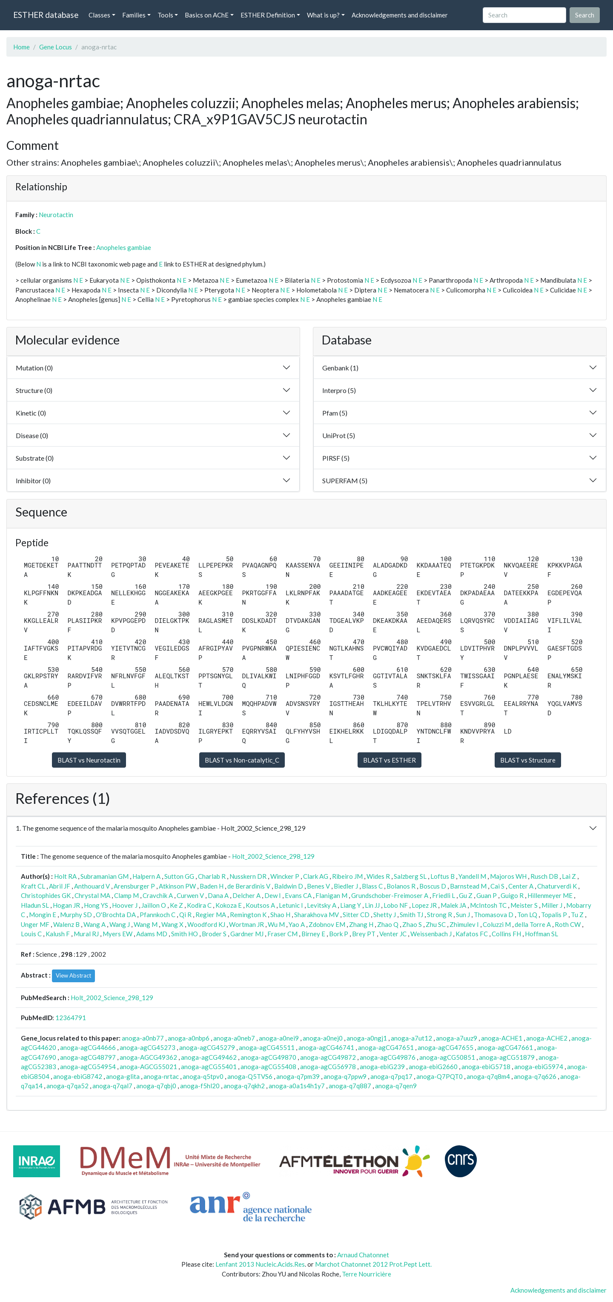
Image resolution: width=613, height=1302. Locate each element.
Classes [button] (99, 15)
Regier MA (210, 914)
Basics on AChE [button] (207, 15)
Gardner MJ (247, 934)
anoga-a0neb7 (234, 1038)
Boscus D (432, 886)
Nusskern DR (247, 876)
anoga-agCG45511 (267, 1047)
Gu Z (466, 895)
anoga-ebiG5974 (538, 1066)
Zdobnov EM (327, 924)
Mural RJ (86, 934)
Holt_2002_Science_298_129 (273, 856)
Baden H (211, 886)
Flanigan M (331, 895)
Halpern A (146, 876)
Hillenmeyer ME (550, 895)
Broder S (214, 934)
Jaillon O (153, 905)
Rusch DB (544, 876)
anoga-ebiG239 (382, 1066)
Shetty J (384, 914)
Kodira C (199, 905)
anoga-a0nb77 (143, 1038)
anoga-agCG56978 (328, 1066)
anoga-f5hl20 (200, 1086)
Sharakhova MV (316, 914)
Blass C (372, 886)
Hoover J (124, 905)
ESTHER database (45, 15)
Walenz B (66, 924)
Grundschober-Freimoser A (389, 895)
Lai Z (569, 876)
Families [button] (134, 15)
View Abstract (73, 975)
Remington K (248, 914)
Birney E (313, 934)
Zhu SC (436, 924)
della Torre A (533, 924)
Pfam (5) (334, 413)
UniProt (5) (338, 435)
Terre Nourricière (366, 1274)
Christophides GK (46, 895)
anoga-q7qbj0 (156, 1086)
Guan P (486, 895)
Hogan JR (66, 905)
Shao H (280, 914)
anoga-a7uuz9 (456, 1038)
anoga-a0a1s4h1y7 (297, 1086)
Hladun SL (35, 905)
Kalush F (58, 934)
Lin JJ (372, 905)
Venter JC (393, 934)
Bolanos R (401, 886)
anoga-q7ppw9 (345, 1076)
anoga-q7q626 (535, 1076)
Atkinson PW (177, 886)
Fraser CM (282, 934)
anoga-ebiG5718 (485, 1066)
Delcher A (246, 895)
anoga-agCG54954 (88, 1066)
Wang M (146, 924)
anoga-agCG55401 (209, 1066)
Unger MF (35, 924)
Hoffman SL (541, 934)
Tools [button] (165, 15)
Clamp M (126, 895)
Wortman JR (246, 924)
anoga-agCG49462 (209, 1057)
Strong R (439, 914)
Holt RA (65, 876)
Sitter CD (356, 914)
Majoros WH (508, 876)
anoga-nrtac (161, 1076)
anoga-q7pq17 (391, 1076)
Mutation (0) (34, 368)
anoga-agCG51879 (507, 1057)
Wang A (94, 924)
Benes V (318, 886)
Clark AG (315, 876)
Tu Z (577, 914)
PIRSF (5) (335, 458)
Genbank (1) (340, 368)
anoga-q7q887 (350, 1086)
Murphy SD (76, 914)
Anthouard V (92, 886)
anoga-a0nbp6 (188, 1038)
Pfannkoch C (157, 914)
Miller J (551, 905)
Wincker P (284, 876)
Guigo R (512, 895)
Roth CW (568, 924)
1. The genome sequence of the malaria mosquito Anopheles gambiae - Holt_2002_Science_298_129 (160, 828)
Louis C (31, 934)
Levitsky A (321, 905)
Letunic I (291, 905)
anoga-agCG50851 (447, 1057)
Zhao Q (387, 924)
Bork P (338, 934)
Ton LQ (527, 914)
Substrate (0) (35, 458)
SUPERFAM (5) (344, 480)
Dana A (218, 895)
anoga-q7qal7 (112, 1086)
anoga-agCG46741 (326, 1047)
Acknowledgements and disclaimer (400, 15)
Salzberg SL (410, 876)
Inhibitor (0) (33, 480)
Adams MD (151, 934)
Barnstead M (468, 886)
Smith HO (184, 934)
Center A (520, 886)
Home (21, 47)
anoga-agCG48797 (88, 1057)
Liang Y (350, 905)
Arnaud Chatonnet (363, 1255)
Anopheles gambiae (123, 247)
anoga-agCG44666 (88, 1047)
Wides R (378, 876)
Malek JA (453, 905)
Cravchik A (158, 895)
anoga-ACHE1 (501, 1038)
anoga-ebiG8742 (77, 1076)
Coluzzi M (497, 924)
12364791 (70, 1017)
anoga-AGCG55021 (148, 1066)
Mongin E (42, 914)
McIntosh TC (488, 905)
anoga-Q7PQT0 (439, 1076)
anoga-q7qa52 (67, 1086)
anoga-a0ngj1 (367, 1038)
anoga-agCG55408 (268, 1066)
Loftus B (442, 876)
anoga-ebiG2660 (433, 1066)
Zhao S (412, 924)
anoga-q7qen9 (396, 1086)
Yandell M (472, 876)
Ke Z (176, 905)
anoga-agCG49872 (328, 1057)
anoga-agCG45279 (207, 1047)
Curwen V (190, 895)
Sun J (463, 914)
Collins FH (506, 934)
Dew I (272, 895)
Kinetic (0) (31, 413)
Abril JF (59, 886)
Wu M (276, 924)
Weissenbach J (431, 934)
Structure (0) (34, 390)
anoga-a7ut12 (411, 1038)
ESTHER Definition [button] (268, 15)
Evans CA (298, 895)
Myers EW (117, 934)
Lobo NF (396, 905)
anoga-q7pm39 (298, 1076)
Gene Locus (55, 47)
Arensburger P (134, 886)
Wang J (119, 924)
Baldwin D (288, 886)
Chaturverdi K (557, 886)
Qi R (185, 914)
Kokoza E (228, 905)
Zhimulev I (464, 924)
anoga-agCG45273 (147, 1047)
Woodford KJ (206, 924)
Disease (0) (32, 435)
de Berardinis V (248, 886)
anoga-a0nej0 (323, 1038)
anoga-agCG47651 (386, 1047)
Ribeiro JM (347, 876)
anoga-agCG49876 (387, 1057)
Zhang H (361, 924)
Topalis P (554, 914)
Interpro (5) (339, 390)
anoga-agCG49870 (268, 1057)
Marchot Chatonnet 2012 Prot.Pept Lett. (373, 1264)
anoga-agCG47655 (445, 1047)
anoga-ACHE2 (546, 1038)
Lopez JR (424, 905)
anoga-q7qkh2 (244, 1086)
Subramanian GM (104, 876)
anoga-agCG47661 (505, 1047)
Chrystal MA (92, 895)
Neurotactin (56, 214)
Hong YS (96, 905)
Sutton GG (179, 876)
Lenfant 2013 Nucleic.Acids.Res (260, 1264)
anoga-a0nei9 (279, 1038)
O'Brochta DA (116, 914)
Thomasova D (493, 914)
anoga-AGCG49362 (148, 1057)
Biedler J (346, 886)
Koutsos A (260, 905)
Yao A (297, 924)
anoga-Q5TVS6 (249, 1076)
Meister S (524, 905)
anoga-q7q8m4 (488, 1076)
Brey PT (363, 934)
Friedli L (443, 895)
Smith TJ (411, 914)
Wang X (172, 924)
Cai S (497, 886)
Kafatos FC (471, 934)
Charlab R (212, 876)
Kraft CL (33, 886)
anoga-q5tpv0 (203, 1076)
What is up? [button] (323, 15)
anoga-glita (123, 1076)
